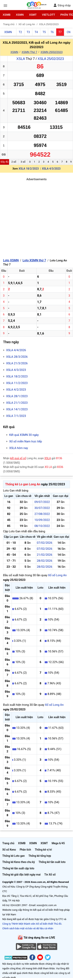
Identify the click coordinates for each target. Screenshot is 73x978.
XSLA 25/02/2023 (51, 59)
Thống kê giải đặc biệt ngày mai (21, 874)
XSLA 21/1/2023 (17, 403)
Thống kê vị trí (43, 849)
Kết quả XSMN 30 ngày (24, 435)
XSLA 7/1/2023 (16, 416)
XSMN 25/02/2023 (51, 52)
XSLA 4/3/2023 (51, 168)
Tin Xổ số (50, 874)
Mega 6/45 (58, 843)
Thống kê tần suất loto (52, 862)
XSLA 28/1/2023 (17, 396)
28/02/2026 (44, 560)
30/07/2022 (42, 508)
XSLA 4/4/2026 (16, 350)
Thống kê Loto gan (13, 855)
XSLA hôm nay (18, 448)
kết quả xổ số (18, 458)
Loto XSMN (11, 260)
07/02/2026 (44, 542)
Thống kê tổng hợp (40, 855)
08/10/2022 (42, 526)
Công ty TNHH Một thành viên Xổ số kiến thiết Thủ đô (31, 923)
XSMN (19, 14)
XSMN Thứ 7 (29, 52)
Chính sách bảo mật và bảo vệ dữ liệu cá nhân (27, 928)
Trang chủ (8, 843)
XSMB (6, 14)
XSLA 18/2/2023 (29, 168)
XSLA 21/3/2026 (17, 363)
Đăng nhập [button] (62, 5)
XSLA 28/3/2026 (17, 356)
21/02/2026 (44, 554)
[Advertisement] (36, 218)
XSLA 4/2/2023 (16, 389)
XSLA (20, 59)
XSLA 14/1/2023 (17, 409)
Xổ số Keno (9, 849)
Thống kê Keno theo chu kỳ (18, 862)
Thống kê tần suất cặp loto (18, 868)
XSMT (33, 14)
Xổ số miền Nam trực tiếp (25, 441)
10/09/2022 (42, 520)
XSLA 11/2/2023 (17, 383)
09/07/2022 (42, 502)
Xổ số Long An (57, 575)
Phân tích (25, 849)
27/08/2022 (42, 514)
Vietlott (48, 14)
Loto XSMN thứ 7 (34, 260)
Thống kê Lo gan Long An (22, 484)
